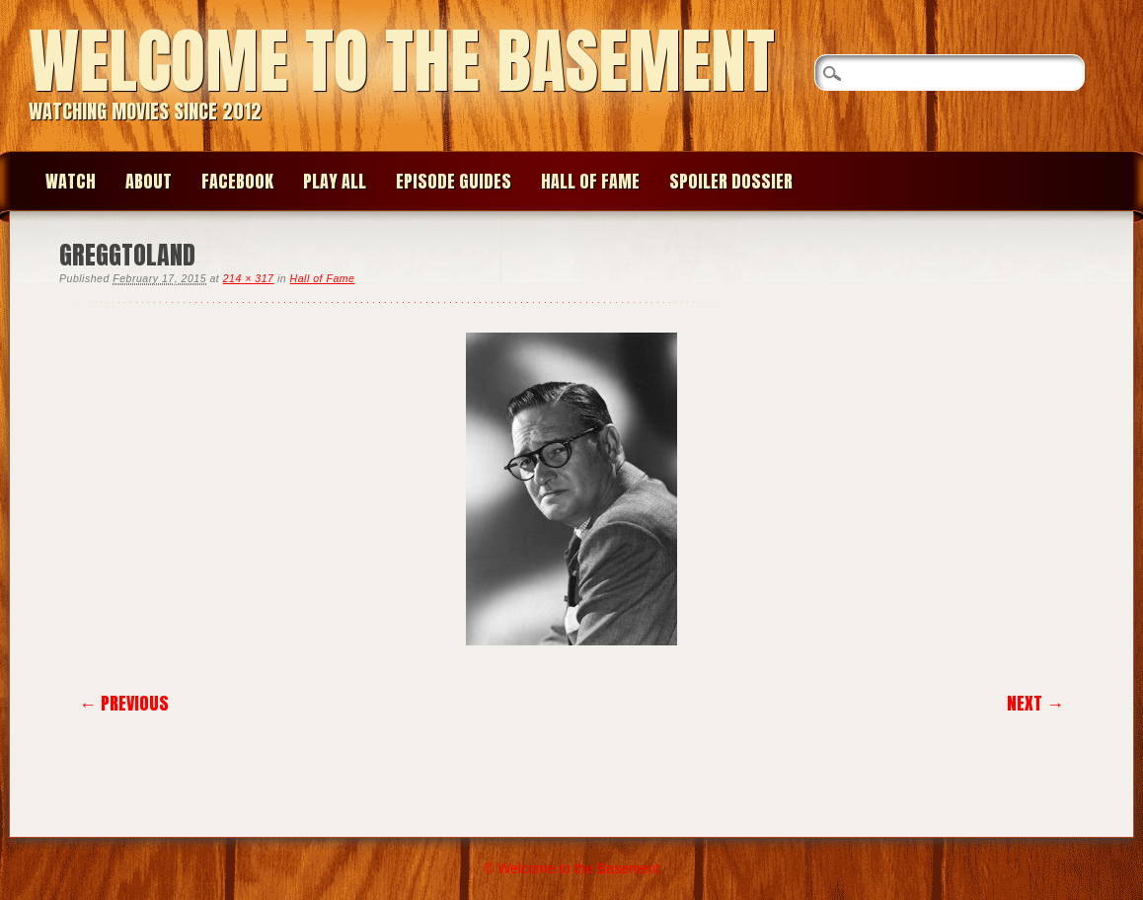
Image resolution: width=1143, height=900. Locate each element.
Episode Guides (453, 181)
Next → (1035, 703)
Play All (334, 181)
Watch (70, 181)
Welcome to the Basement (402, 60)
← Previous (124, 703)
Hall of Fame (590, 181)
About (148, 181)
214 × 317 (248, 278)
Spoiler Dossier (731, 181)
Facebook (237, 181)
